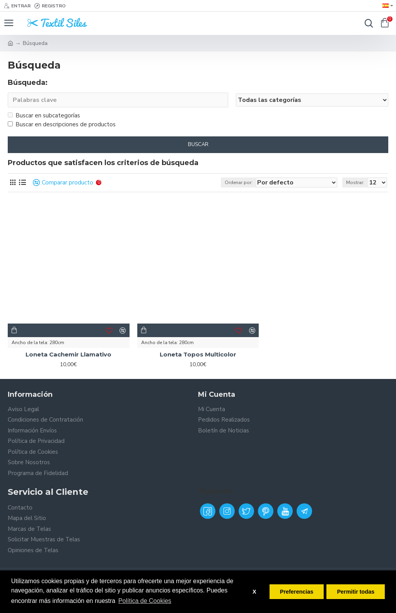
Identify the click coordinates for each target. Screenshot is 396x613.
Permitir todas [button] (355, 592)
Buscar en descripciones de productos (62, 124)
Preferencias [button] (296, 592)
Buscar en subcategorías (44, 115)
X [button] (254, 592)
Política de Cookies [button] (144, 601)
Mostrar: (355, 182)
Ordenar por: (239, 182)
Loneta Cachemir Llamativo (68, 354)
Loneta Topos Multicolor (198, 354)
